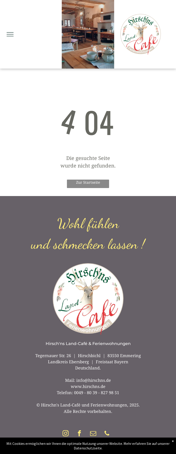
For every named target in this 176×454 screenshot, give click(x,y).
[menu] (10, 34)
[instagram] (65, 434)
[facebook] (79, 434)
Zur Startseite (88, 182)
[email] (93, 434)
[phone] (107, 434)
